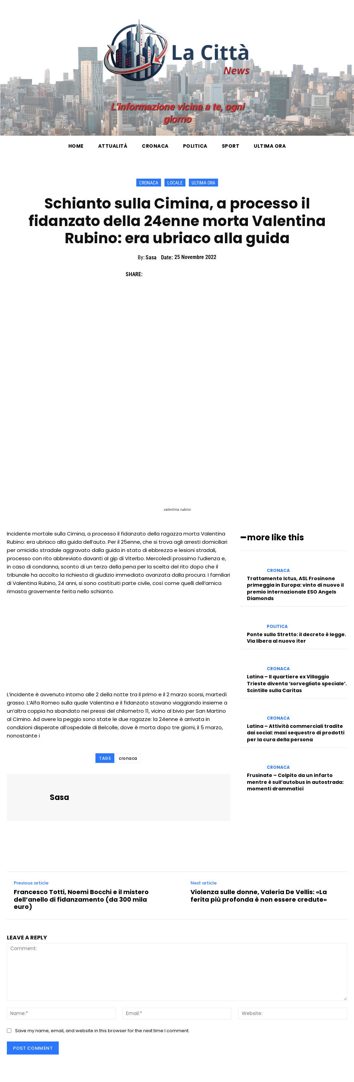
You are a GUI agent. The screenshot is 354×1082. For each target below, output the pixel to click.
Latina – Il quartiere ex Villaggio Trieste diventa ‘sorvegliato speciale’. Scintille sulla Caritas (297, 683)
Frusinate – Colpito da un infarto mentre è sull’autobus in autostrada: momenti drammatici (295, 782)
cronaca (128, 758)
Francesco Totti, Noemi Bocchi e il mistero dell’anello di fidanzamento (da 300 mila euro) (81, 899)
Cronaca (148, 183)
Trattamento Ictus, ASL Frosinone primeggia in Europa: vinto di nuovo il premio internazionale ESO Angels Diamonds (295, 588)
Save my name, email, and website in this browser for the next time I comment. (102, 1030)
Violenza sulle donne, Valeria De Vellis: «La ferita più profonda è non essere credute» (259, 895)
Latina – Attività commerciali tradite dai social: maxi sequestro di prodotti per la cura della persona (295, 733)
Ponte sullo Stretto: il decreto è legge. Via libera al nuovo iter (296, 638)
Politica (277, 626)
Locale (174, 183)
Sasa (151, 257)
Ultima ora (203, 183)
